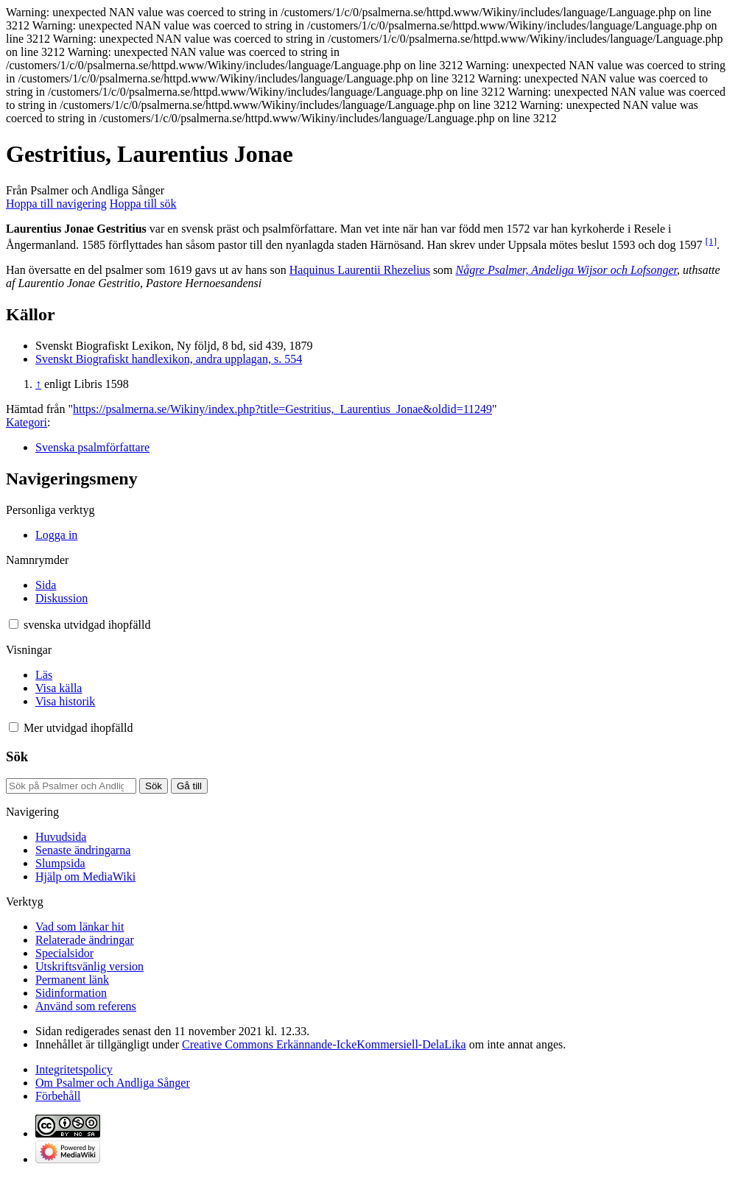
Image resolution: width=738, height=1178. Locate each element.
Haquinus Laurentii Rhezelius (359, 270)
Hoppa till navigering (56, 203)
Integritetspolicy (74, 1069)
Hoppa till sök (143, 203)
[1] (711, 241)
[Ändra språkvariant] (87, 624)
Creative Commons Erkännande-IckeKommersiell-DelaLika (324, 1044)
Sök (17, 756)
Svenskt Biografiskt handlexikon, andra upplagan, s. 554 (168, 359)
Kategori (26, 422)
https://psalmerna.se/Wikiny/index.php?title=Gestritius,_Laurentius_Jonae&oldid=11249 (282, 409)
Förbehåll (57, 1096)
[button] (13, 624)
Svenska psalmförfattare (92, 447)
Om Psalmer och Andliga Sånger (112, 1082)
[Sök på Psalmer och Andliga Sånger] (71, 786)
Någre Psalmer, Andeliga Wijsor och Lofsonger (566, 270)
